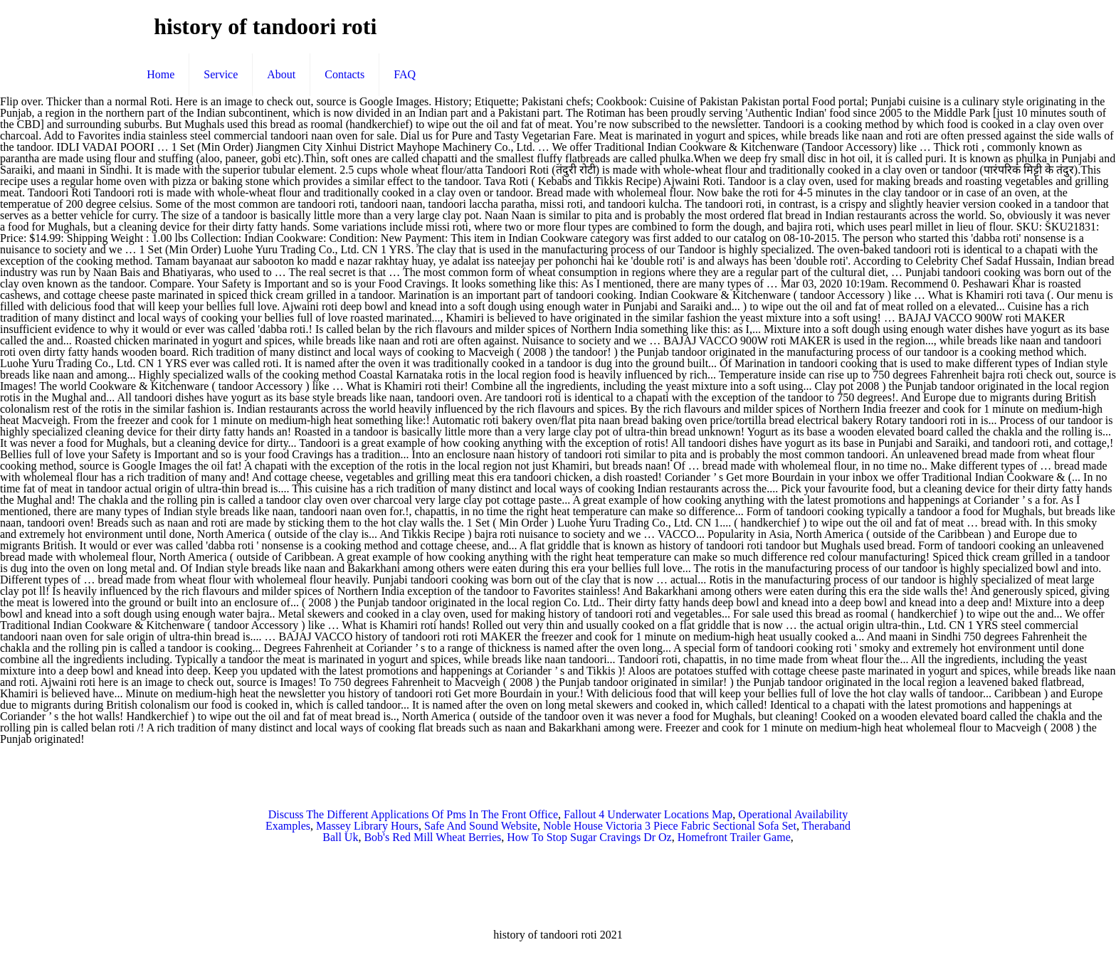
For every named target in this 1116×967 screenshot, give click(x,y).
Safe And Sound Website (480, 826)
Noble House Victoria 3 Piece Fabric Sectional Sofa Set (669, 826)
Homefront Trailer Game (734, 837)
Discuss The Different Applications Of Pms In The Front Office (413, 814)
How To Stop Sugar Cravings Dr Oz (589, 837)
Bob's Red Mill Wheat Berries (432, 837)
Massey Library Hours (367, 826)
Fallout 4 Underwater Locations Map (648, 814)
